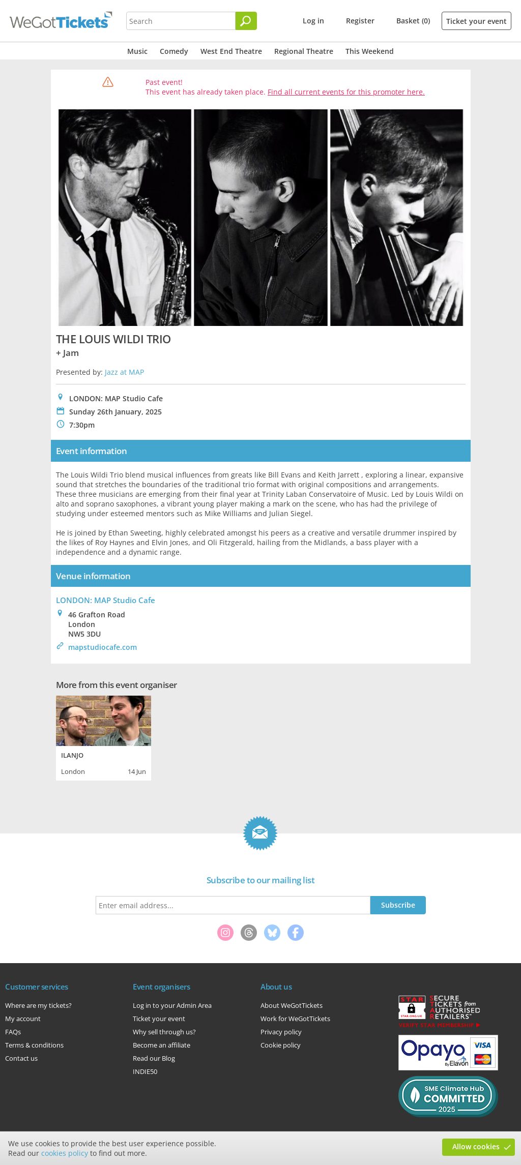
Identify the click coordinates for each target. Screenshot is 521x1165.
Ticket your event (476, 21)
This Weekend (369, 51)
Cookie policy (280, 1045)
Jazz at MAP (124, 372)
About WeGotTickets (291, 1005)
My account (23, 1018)
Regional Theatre (303, 51)
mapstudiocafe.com (102, 647)
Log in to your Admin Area (172, 1005)
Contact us (21, 1058)
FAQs (13, 1031)
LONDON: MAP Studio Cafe (105, 600)
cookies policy (64, 1153)
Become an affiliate (161, 1045)
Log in (313, 20)
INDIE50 (145, 1071)
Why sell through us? (164, 1031)
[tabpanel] (103, 737)
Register (360, 20)
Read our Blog (154, 1058)
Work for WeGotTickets (295, 1018)
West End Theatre (231, 51)
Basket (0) (413, 20)
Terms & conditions (34, 1045)
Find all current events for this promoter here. (346, 92)
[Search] (246, 21)
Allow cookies (476, 1146)
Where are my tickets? (38, 1005)
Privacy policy (281, 1031)
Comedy (174, 51)
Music (137, 51)
